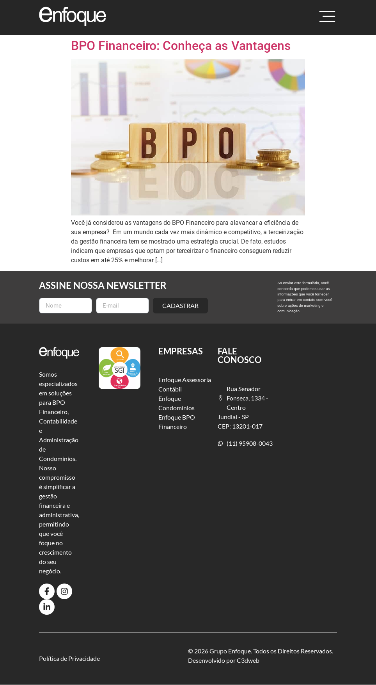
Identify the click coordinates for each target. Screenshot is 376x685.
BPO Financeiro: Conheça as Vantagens (181, 45)
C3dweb (248, 660)
